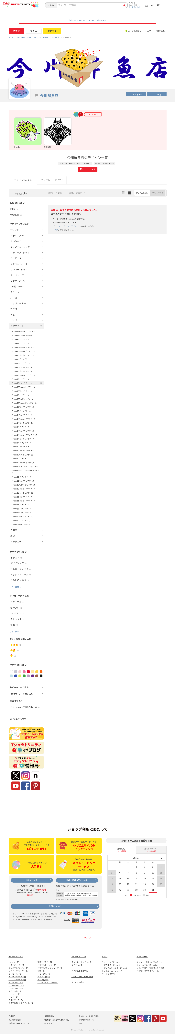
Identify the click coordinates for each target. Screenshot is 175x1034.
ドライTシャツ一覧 (16, 965)
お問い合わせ (161, 31)
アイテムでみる (142, 193)
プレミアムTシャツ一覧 (18, 968)
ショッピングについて (111, 962)
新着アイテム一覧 (45, 962)
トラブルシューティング (112, 970)
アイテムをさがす (16, 956)
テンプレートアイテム (52, 180)
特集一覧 (41, 970)
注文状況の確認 (134, 7)
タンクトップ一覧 (16, 982)
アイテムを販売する (79, 970)
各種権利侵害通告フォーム (148, 970)
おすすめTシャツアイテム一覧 (21, 1003)
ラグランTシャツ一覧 (17, 976)
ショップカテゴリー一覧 (48, 982)
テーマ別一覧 (43, 979)
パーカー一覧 (14, 994)
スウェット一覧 (15, 991)
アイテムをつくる (78, 956)
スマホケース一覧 (16, 1000)
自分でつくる (76, 965)
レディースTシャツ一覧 (18, 970)
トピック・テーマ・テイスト (66, 226)
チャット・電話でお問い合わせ (149, 962)
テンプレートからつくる (81, 962)
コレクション (156, 94)
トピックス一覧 (44, 973)
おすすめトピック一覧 (47, 965)
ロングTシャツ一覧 (16, 985)
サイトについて (108, 973)
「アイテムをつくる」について (114, 968)
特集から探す (19, 718)
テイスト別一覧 (44, 976)
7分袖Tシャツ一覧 (16, 988)
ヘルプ (148, 31)
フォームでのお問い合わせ (148, 965)
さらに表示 (14, 587)
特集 (56, 229)
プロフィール (136, 94)
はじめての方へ (77, 982)
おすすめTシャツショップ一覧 (50, 968)
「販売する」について (111, 965)
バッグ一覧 (13, 997)
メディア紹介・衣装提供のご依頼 (150, 968)
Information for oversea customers (87, 20)
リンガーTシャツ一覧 (17, 979)
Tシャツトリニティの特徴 (82, 976)
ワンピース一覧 (15, 973)
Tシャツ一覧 (14, 962)
